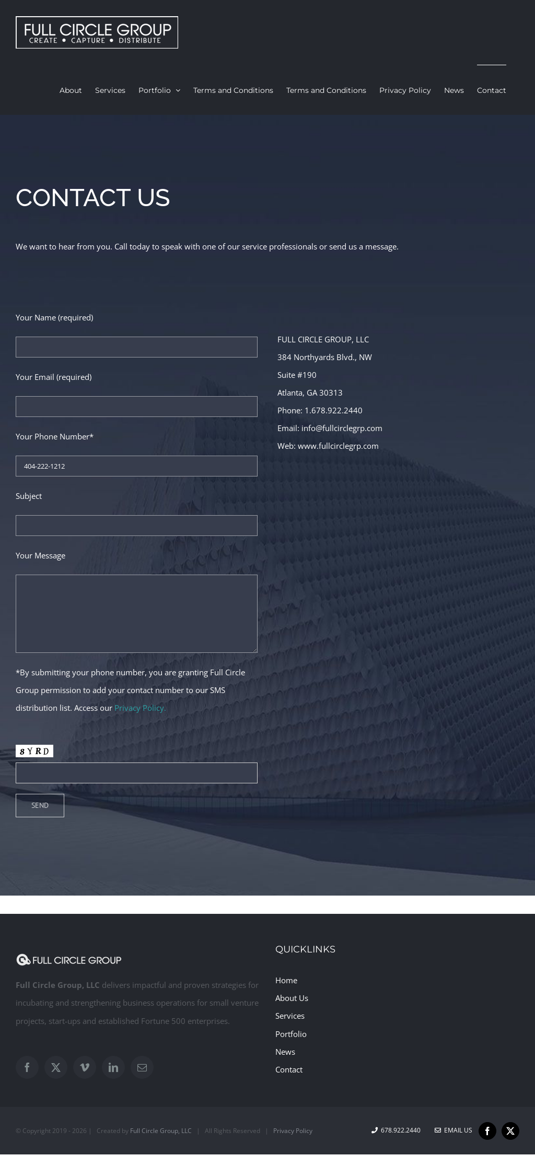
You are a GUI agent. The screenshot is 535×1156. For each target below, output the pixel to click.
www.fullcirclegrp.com (338, 445)
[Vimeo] (84, 1067)
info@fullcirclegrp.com (341, 428)
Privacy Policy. (140, 707)
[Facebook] (27, 1067)
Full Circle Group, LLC (161, 1130)
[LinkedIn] (113, 1067)
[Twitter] (55, 1067)
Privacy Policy (292, 1130)
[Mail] (142, 1067)
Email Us (453, 1130)
